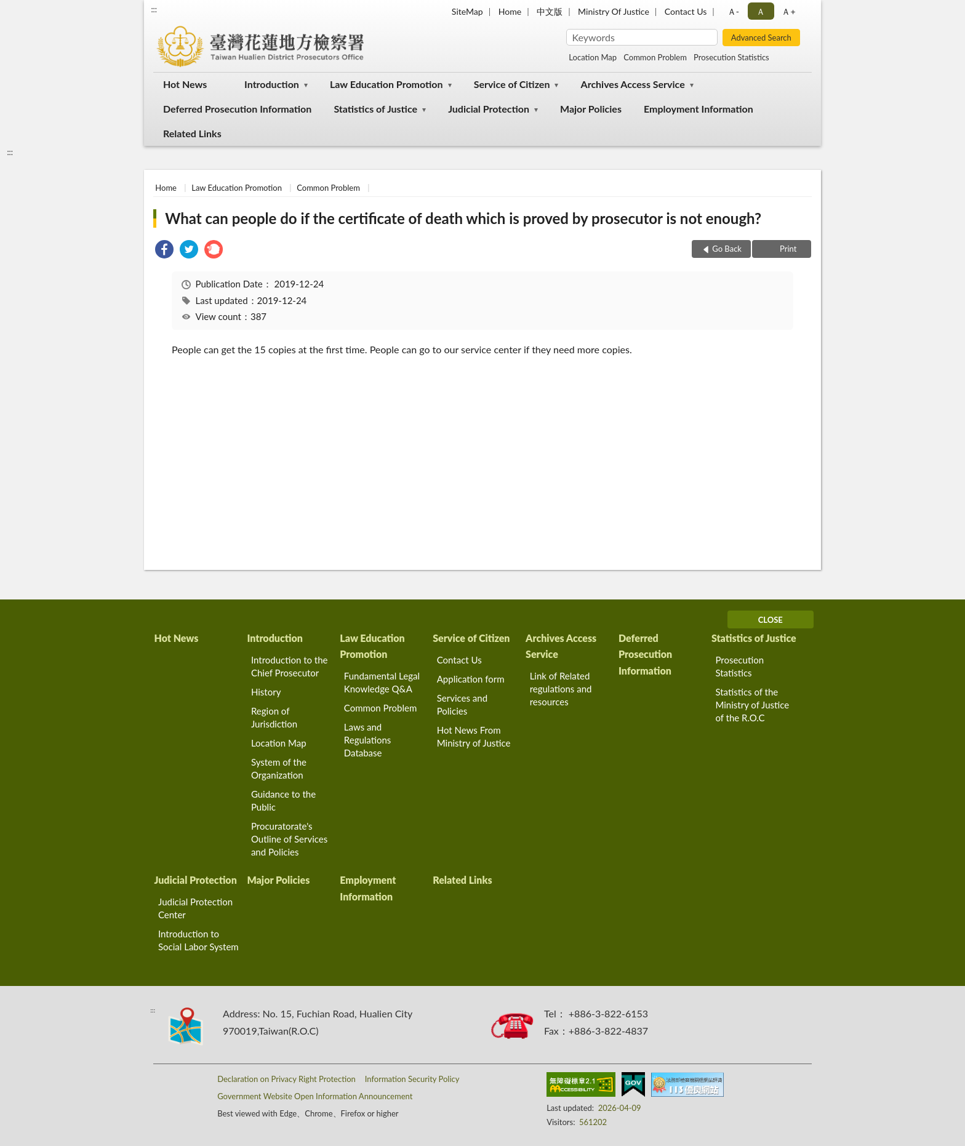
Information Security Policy (412, 1079)
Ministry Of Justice (613, 11)
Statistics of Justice (375, 108)
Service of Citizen (512, 84)
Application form (471, 678)
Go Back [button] (727, 249)
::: (154, 9)
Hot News (185, 84)
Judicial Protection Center (195, 908)
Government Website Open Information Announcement (314, 1096)
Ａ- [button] (733, 11)
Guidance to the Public (283, 800)
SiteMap (467, 11)
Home (510, 11)
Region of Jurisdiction (274, 717)
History (266, 691)
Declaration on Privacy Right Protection (286, 1079)
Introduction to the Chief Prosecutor (289, 666)
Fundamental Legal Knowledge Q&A (382, 682)
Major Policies (591, 108)
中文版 (550, 11)
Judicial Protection (488, 108)
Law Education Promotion (386, 84)
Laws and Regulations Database (367, 739)
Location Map (593, 57)
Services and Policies (462, 704)
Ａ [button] (760, 11)
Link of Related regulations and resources (561, 688)
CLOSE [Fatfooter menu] (770, 620)
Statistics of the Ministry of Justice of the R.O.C (752, 704)
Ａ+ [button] (788, 11)
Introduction (271, 84)
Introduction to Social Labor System (198, 940)
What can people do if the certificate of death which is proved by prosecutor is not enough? (463, 218)
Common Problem (655, 57)
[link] (164, 251)
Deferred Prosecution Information (237, 108)
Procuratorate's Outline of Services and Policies (289, 838)
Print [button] (787, 249)
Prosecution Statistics (731, 57)
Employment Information (698, 108)
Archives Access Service (633, 84)
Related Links (192, 133)
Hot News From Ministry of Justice (474, 736)
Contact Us (686, 11)
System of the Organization (278, 768)
